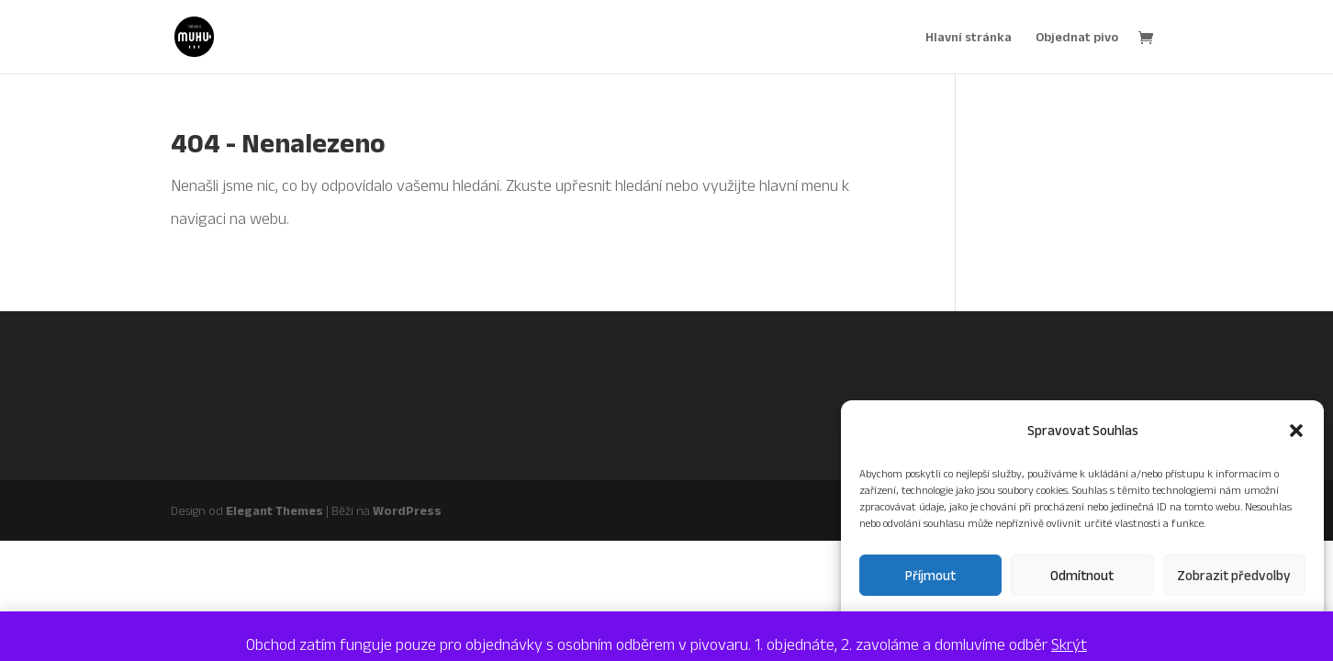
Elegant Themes (274, 510)
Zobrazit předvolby (1234, 575)
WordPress (407, 510)
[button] (1296, 430)
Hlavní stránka (968, 37)
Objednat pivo (1077, 37)
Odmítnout (1082, 575)
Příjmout (930, 575)
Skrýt (1069, 644)
